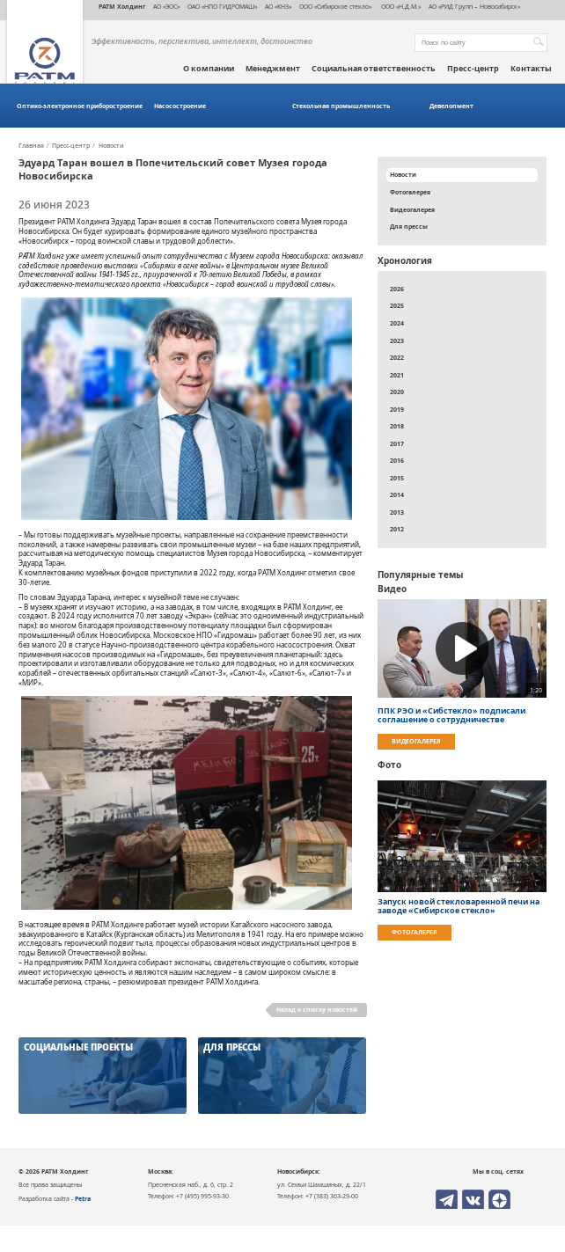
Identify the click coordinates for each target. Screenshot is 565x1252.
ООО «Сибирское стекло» (335, 6)
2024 (397, 322)
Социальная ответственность (374, 68)
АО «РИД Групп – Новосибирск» (474, 6)
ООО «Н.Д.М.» (400, 6)
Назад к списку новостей (316, 1009)
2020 (397, 391)
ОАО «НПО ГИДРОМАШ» (222, 6)
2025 (397, 305)
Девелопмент (451, 106)
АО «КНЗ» (278, 6)
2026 (397, 288)
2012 (397, 528)
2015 (397, 477)
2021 (397, 374)
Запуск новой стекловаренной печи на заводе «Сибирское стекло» (458, 906)
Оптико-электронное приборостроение (80, 106)
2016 (397, 460)
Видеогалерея (412, 209)
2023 (397, 340)
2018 (397, 425)
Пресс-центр (473, 68)
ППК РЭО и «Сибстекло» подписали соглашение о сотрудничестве (451, 715)
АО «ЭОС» (166, 6)
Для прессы (409, 226)
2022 (397, 357)
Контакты (531, 68)
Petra (83, 1198)
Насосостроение (180, 106)
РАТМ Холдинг (122, 6)
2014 (397, 494)
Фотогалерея (410, 191)
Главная (31, 146)
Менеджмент (273, 68)
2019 (397, 409)
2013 (397, 512)
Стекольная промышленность (341, 106)
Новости (111, 146)
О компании (208, 68)
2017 (397, 443)
